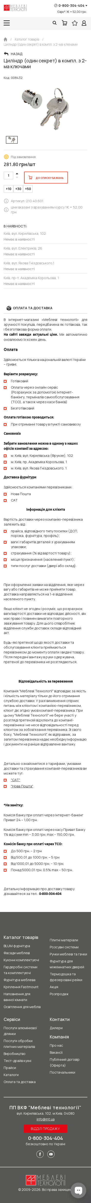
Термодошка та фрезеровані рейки (66, 977)
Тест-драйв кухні (17, 1060)
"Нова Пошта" (22, 786)
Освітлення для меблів (22, 1006)
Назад (17, 54)
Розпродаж (59, 994)
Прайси (10, 1067)
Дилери (56, 1028)
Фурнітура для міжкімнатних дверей (67, 964)
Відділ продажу (45, 1128)
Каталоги (11, 1074)
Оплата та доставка (20, 1081)
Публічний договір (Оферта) (65, 1062)
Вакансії (56, 1052)
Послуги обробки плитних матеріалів (19, 1043)
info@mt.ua (46, 1119)
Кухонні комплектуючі (21, 960)
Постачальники (62, 1072)
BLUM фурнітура (17, 946)
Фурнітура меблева (19, 979)
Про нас (56, 1045)
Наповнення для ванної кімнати (17, 997)
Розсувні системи (64, 947)
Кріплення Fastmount (21, 987)
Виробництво (14, 1053)
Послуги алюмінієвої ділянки (20, 1031)
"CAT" (15, 779)
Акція (54, 987)
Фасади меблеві (17, 953)
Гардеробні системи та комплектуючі (20, 970)
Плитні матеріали (64, 940)
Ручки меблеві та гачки (68, 954)
